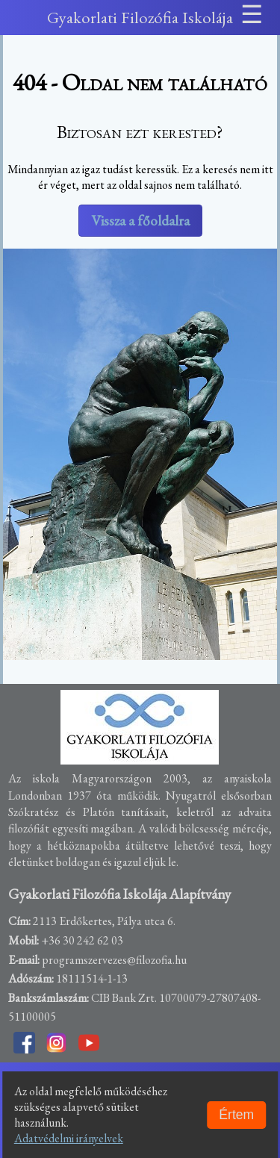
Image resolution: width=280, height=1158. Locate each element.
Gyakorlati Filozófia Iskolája (140, 17)
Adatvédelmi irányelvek (68, 1138)
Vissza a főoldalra (140, 220)
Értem (236, 1114)
